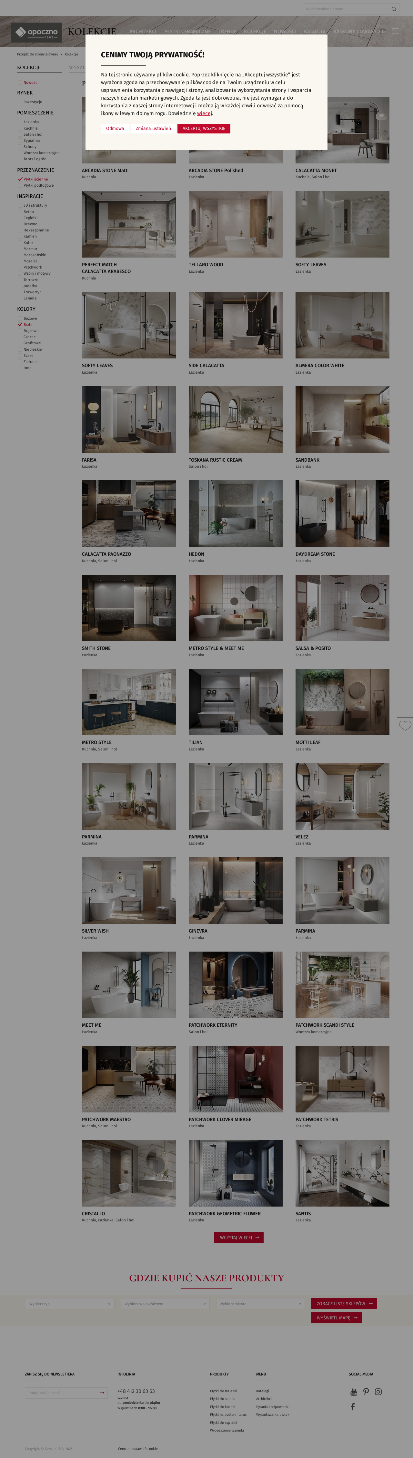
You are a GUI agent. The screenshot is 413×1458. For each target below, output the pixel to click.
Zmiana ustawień (153, 128)
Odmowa (115, 128)
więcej (204, 113)
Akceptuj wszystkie (204, 128)
